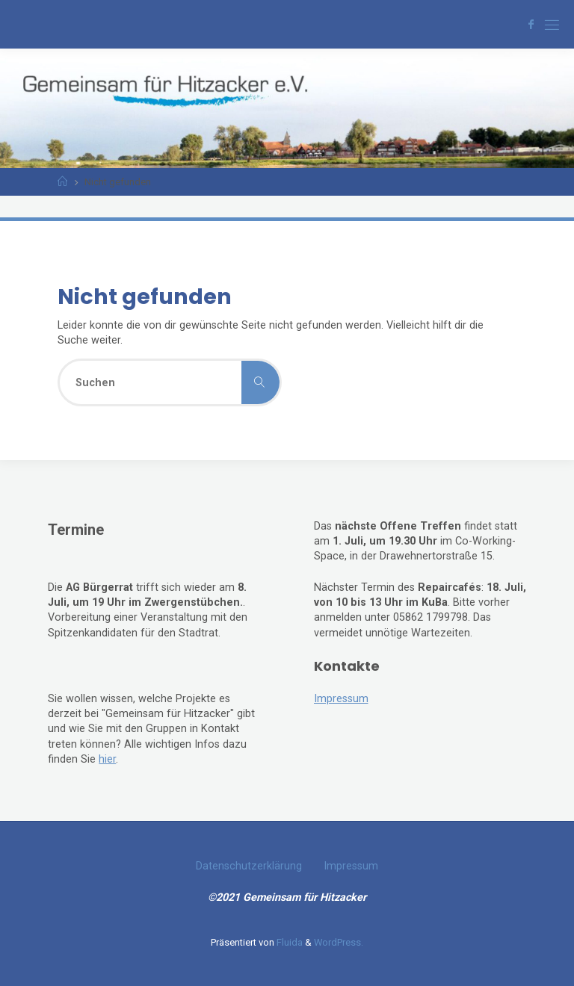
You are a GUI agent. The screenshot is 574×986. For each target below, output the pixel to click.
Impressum (341, 698)
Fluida (288, 942)
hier (107, 759)
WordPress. (338, 942)
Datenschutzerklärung (249, 866)
